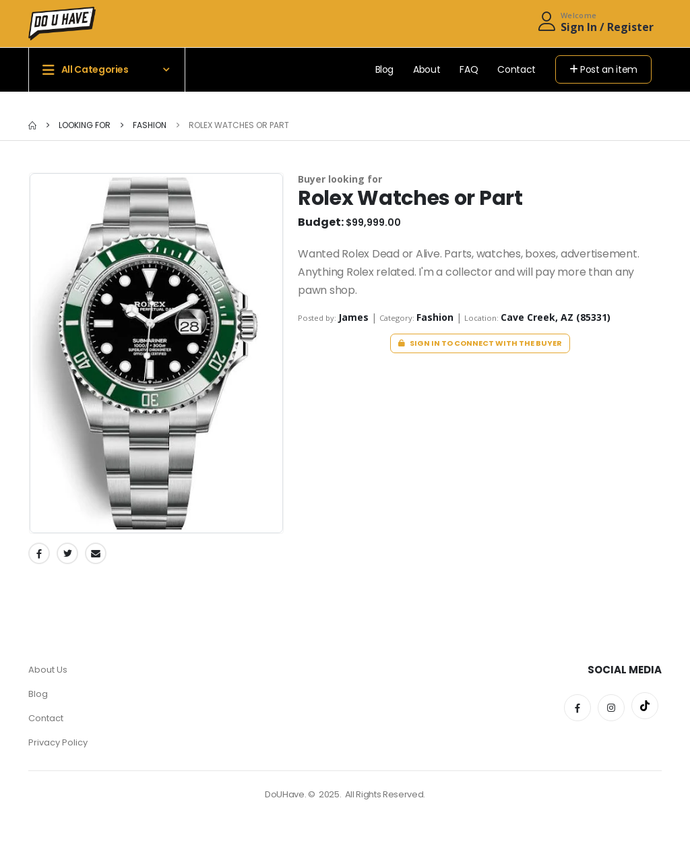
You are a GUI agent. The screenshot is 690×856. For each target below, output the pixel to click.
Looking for (85, 125)
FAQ (469, 69)
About (426, 69)
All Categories (85, 70)
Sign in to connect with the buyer (480, 343)
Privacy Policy (58, 742)
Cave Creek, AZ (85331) (555, 317)
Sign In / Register (607, 27)
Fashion (148, 125)
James (354, 317)
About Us (47, 669)
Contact (516, 69)
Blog (384, 69)
